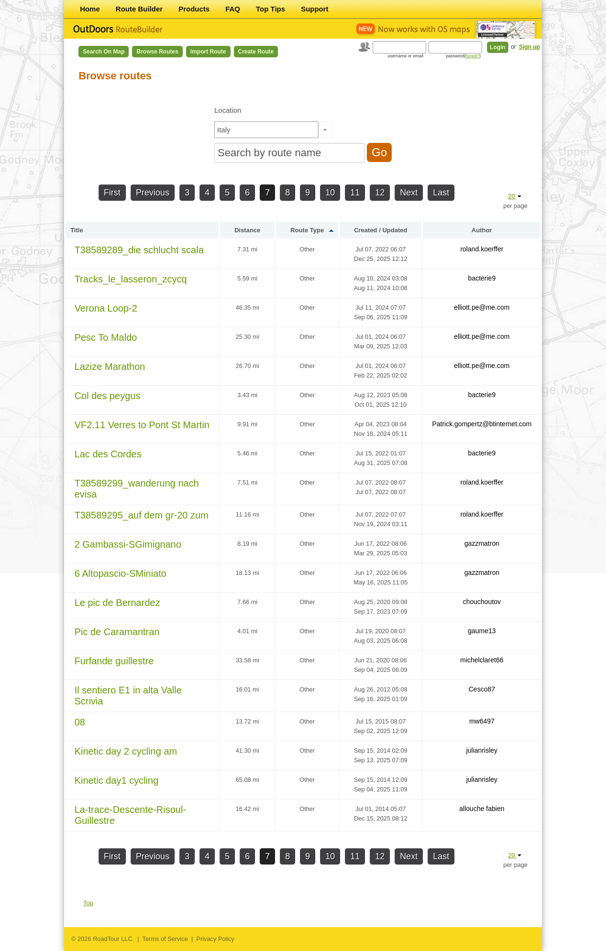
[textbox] (266, 129)
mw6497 (482, 721)
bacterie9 (482, 278)
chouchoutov (482, 601)
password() (463, 56)
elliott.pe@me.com (481, 307)
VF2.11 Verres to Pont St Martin (142, 425)
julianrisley (481, 750)
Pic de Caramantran (117, 632)
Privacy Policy (215, 938)
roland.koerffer (481, 249)
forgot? (472, 56)
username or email (405, 56)
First (112, 192)
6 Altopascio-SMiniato (120, 573)
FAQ (232, 9)
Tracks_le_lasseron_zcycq (131, 279)
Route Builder (139, 9)
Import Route (208, 51)
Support (315, 9)
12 (380, 192)
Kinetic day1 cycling (117, 780)
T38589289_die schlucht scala (139, 250)
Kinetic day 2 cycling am (126, 751)
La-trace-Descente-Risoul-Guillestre (130, 815)
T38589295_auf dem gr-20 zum (142, 515)
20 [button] (514, 196)
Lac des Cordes (108, 454)
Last (441, 192)
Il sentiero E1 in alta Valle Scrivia (128, 695)
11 (355, 192)
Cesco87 (482, 689)
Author (482, 230)
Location (228, 110)
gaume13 (482, 631)
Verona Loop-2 (106, 308)
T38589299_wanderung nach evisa (137, 488)
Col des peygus (108, 395)
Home (90, 9)
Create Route (256, 51)
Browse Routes (157, 51)
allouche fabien (481, 808)
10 (330, 192)
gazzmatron (481, 543)
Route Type (307, 230)
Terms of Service (165, 938)
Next (409, 192)
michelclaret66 (481, 660)
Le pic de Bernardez (117, 602)
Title (76, 230)
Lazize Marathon (110, 366)
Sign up (529, 46)
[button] (324, 129)
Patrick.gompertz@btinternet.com (481, 424)
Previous (152, 192)
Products (193, 9)
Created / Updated (380, 230)
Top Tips (270, 9)
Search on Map (103, 51)
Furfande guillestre (114, 661)
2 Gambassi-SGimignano (128, 544)
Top (88, 903)
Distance (247, 230)
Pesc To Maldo (106, 337)
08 (80, 722)
